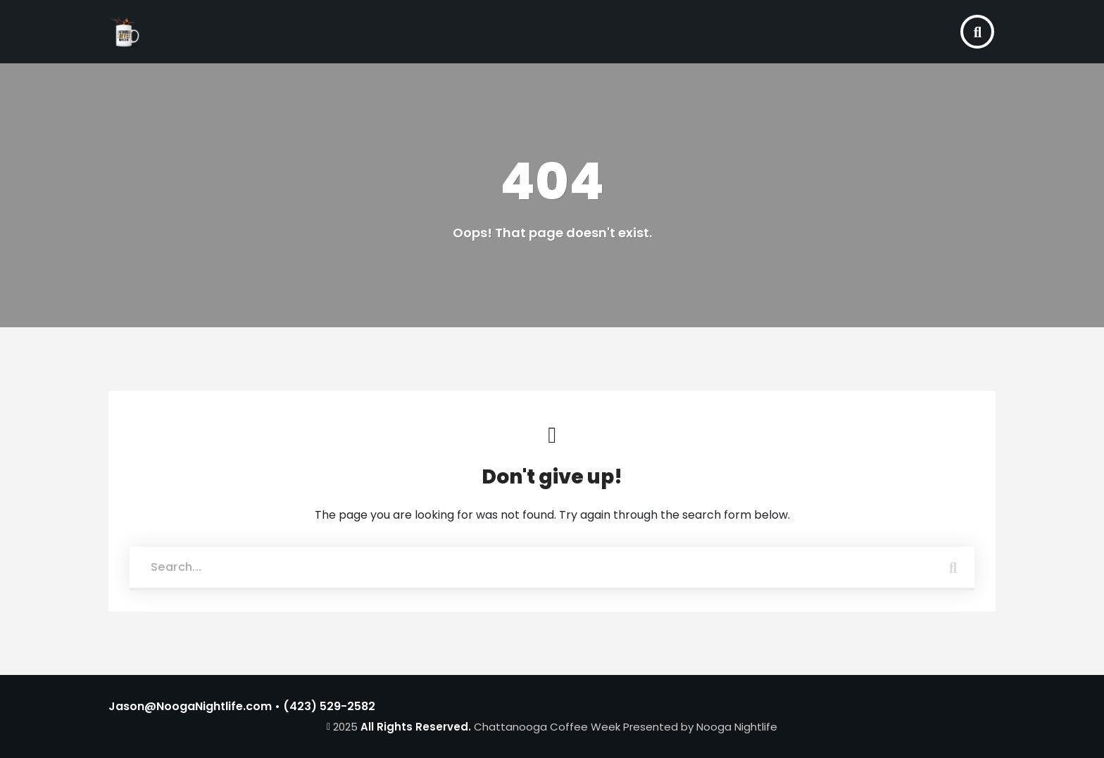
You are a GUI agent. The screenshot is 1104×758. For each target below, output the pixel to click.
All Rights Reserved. (415, 726)
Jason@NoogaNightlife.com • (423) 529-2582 (241, 706)
